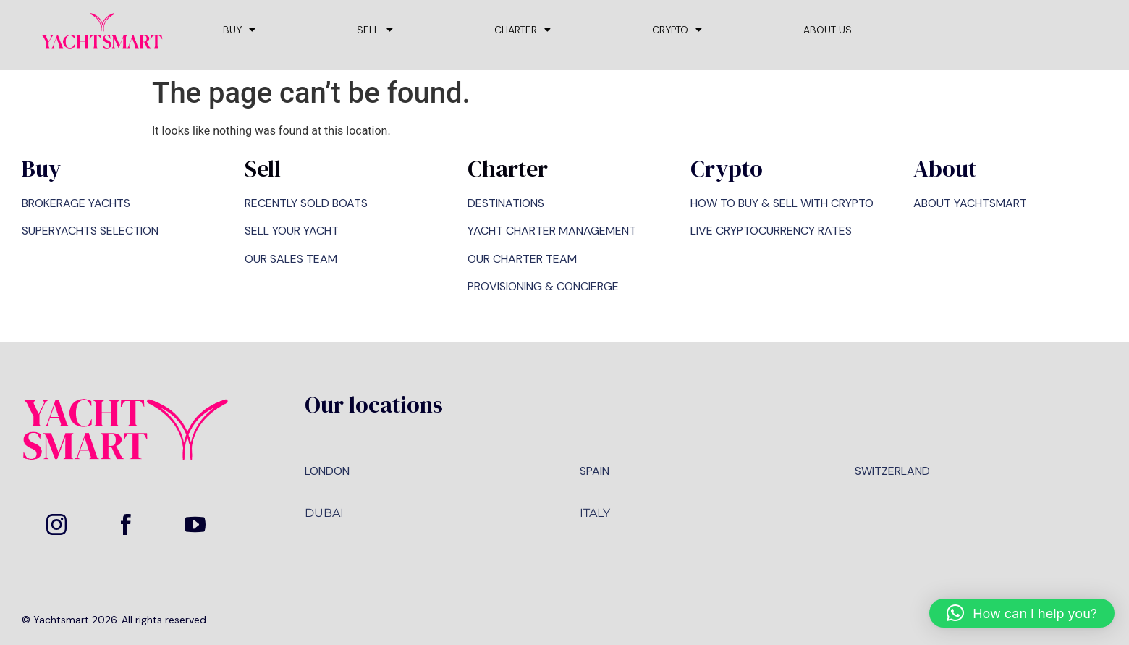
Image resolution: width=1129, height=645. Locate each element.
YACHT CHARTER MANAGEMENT (552, 230)
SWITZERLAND (892, 471)
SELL (375, 29)
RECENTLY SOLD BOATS (306, 203)
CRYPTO (677, 29)
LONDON (327, 471)
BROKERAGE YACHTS (76, 203)
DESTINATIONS (506, 203)
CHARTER (522, 29)
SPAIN (594, 471)
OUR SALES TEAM (291, 258)
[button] (1022, 613)
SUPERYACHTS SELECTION (90, 230)
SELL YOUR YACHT (292, 230)
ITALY (595, 513)
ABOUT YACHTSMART (970, 203)
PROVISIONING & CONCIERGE (543, 286)
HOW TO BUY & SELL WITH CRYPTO (782, 203)
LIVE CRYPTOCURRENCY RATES (771, 230)
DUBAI (324, 513)
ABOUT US (827, 29)
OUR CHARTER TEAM (522, 258)
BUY (239, 29)
